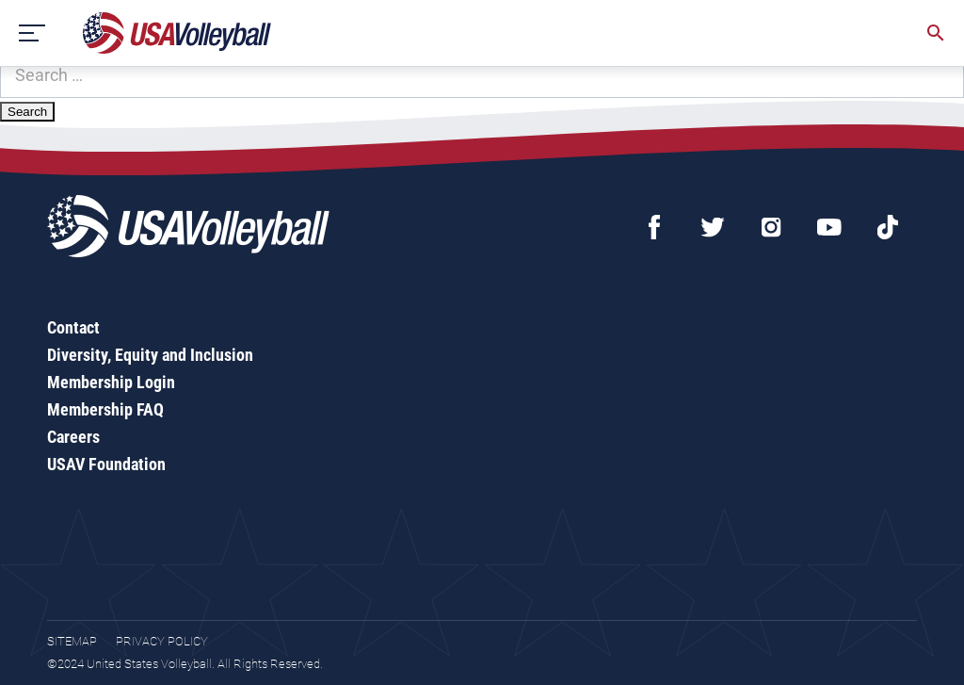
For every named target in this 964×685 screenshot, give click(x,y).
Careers (73, 437)
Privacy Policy (162, 641)
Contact (73, 327)
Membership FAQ (105, 409)
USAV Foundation (106, 464)
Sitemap (72, 641)
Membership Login (111, 382)
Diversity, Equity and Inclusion (150, 355)
